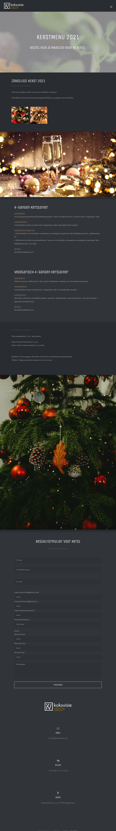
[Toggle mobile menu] (111, 7)
